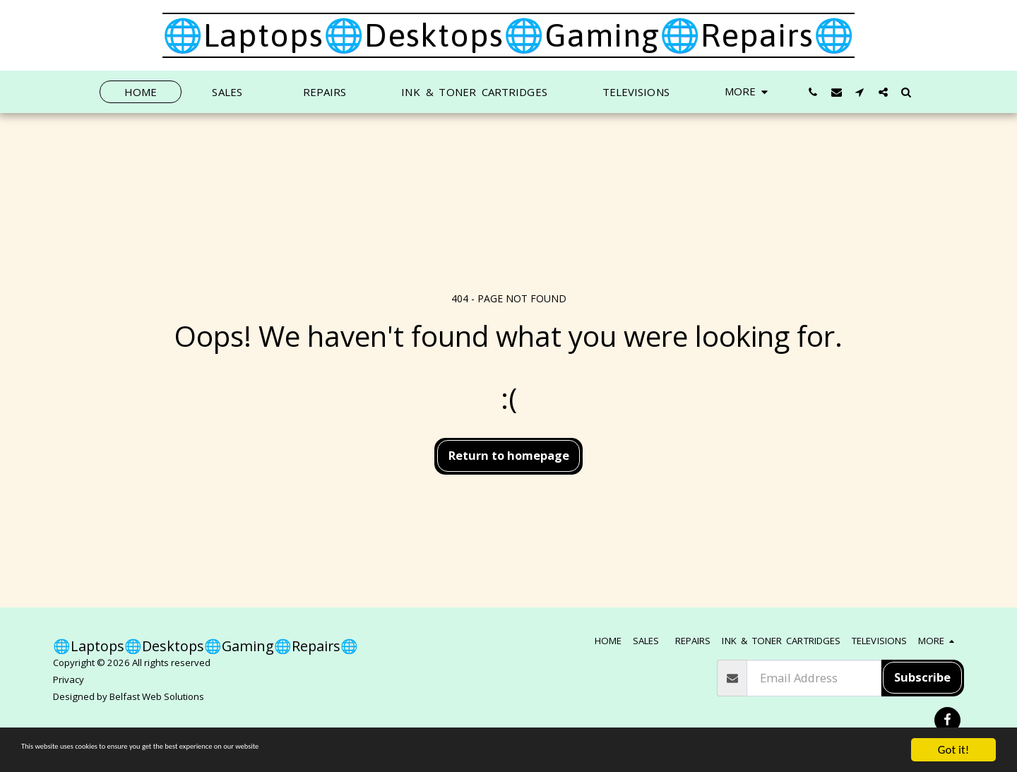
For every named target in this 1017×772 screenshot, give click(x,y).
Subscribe (922, 677)
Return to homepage (508, 455)
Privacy (68, 679)
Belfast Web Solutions (156, 696)
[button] (813, 91)
